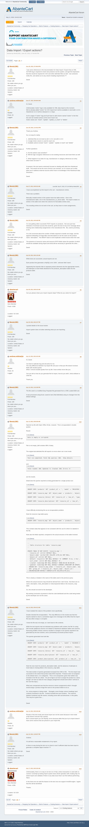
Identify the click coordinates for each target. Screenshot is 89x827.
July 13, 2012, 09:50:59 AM (33, 421)
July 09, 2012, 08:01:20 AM (33, 255)
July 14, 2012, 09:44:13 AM (33, 607)
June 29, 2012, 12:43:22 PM (33, 127)
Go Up (8, 800)
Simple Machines (18, 822)
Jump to (56, 808)
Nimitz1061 (14, 66)
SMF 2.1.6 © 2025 (9, 822)
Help (68, 822)
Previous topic (69, 55)
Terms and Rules (74, 822)
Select (32, 435)
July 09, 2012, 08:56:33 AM (33, 289)
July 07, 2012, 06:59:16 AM (33, 186)
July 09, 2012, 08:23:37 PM (33, 322)
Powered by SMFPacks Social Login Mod (27, 824)
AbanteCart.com (41, 812)
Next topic (78, 55)
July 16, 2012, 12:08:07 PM (33, 734)
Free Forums (13, 824)
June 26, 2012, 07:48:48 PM (33, 66)
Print (80, 60)
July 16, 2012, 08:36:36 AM (33, 711)
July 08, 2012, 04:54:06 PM (33, 220)
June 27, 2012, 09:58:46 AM (33, 100)
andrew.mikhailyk (17, 101)
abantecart (14, 289)
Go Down (9, 60)
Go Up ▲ (82, 822)
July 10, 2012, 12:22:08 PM (33, 387)
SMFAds (6, 824)
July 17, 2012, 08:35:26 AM (33, 768)
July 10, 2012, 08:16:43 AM (33, 356)
